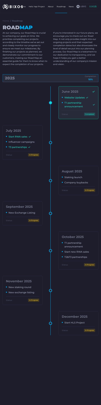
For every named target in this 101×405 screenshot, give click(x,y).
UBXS (83, 6)
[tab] (50, 78)
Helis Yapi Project (37, 6)
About (51, 6)
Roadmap (61, 6)
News (71, 6)
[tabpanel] (50, 210)
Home (23, 6)
